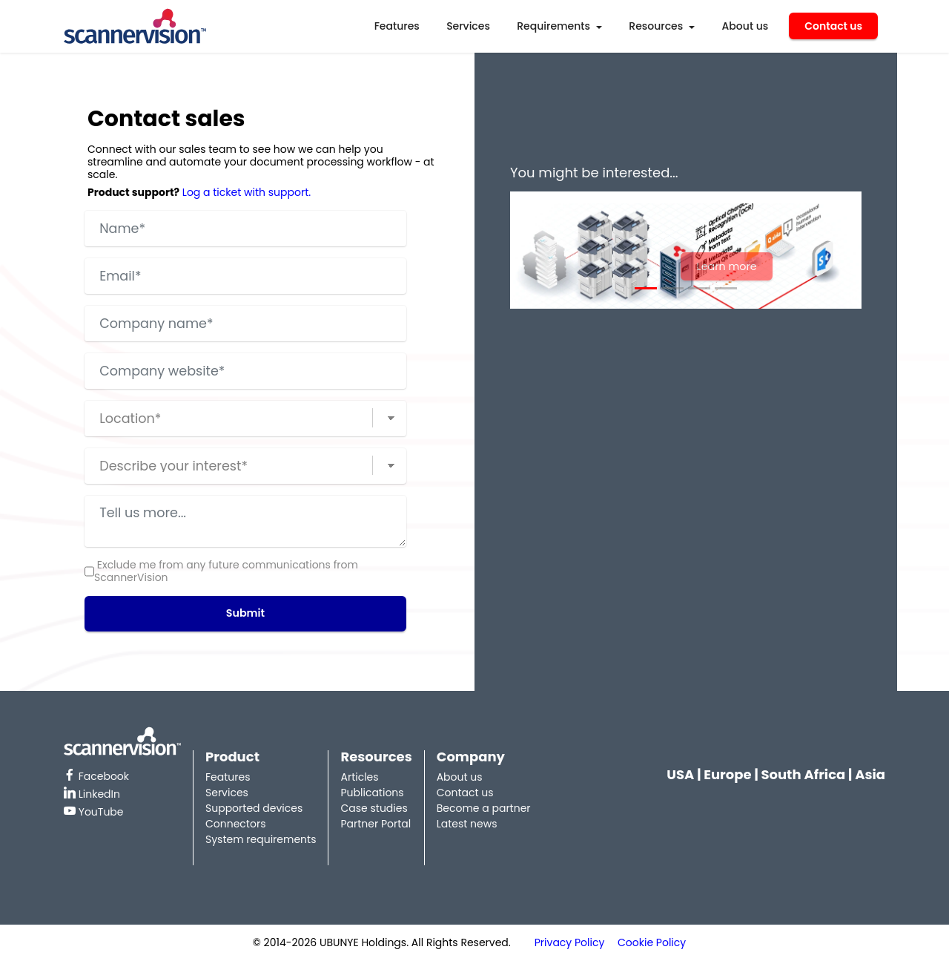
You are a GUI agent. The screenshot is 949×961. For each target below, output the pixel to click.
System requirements (260, 839)
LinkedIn (92, 794)
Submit (245, 613)
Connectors (235, 823)
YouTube (94, 811)
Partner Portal (375, 823)
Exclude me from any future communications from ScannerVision (226, 571)
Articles (359, 777)
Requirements (553, 26)
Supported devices (253, 808)
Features (397, 26)
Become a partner (484, 808)
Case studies (373, 808)
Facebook (96, 776)
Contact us (833, 26)
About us (745, 26)
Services (468, 26)
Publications (371, 792)
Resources (656, 26)
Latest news (467, 823)
